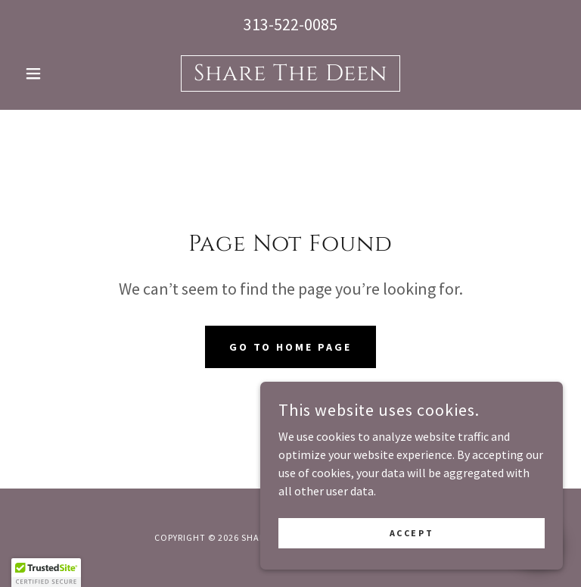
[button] (59, 73)
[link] (290, 75)
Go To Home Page (291, 347)
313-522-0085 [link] (290, 24)
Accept (411, 553)
